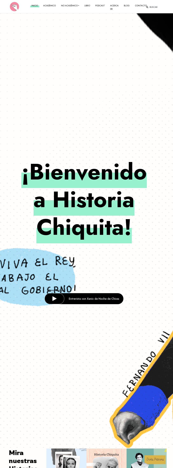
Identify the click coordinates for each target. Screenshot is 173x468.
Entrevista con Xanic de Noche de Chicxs (94, 299)
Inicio (35, 5)
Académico (49, 5)
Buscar (151, 7)
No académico (69, 5)
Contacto (141, 5)
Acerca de (114, 7)
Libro (87, 5)
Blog (127, 5)
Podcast (100, 5)
